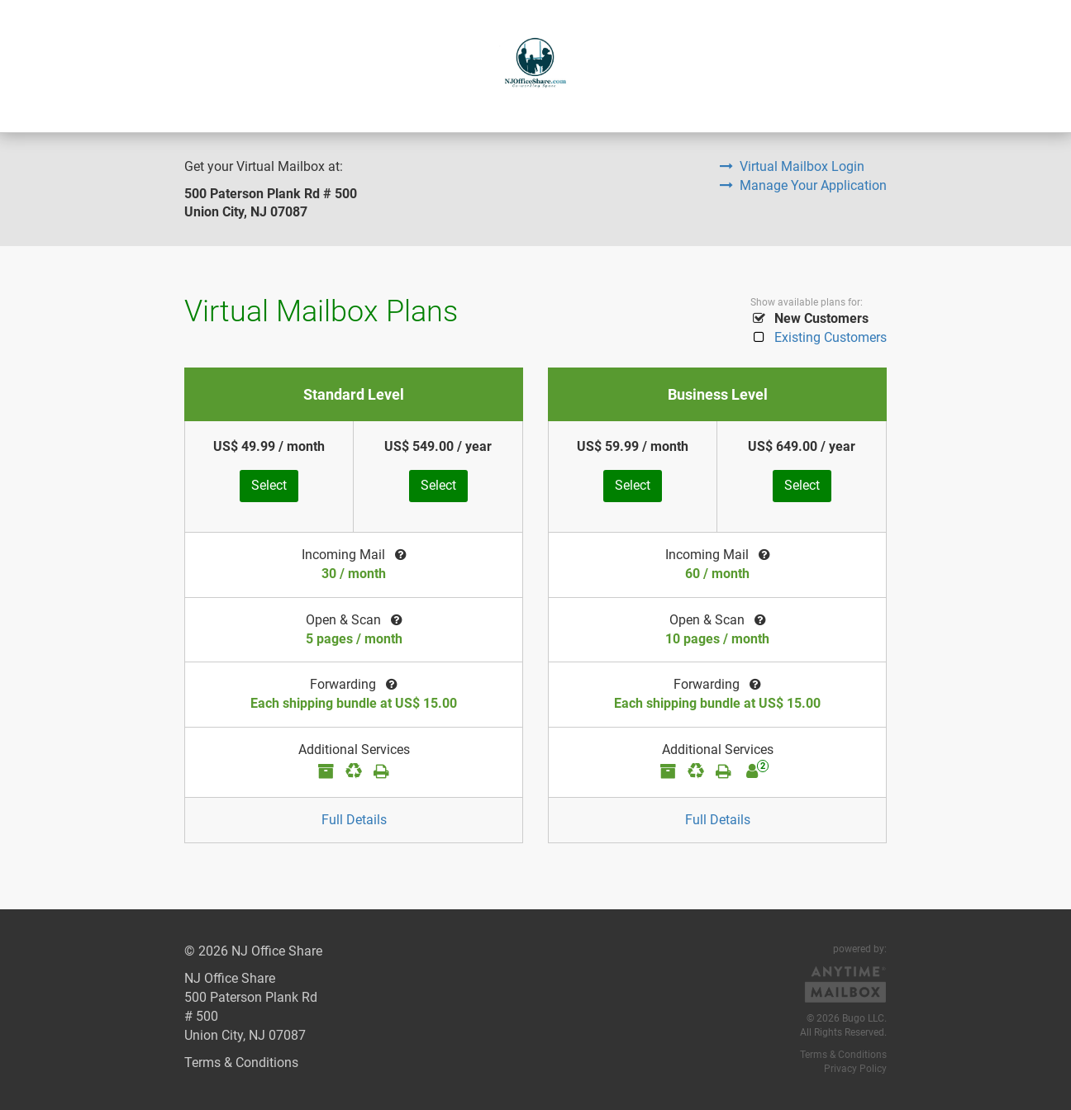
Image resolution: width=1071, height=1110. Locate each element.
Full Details (354, 820)
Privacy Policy (855, 1068)
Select (269, 485)
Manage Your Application (803, 185)
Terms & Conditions (241, 1062)
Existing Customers (818, 337)
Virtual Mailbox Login (792, 166)
